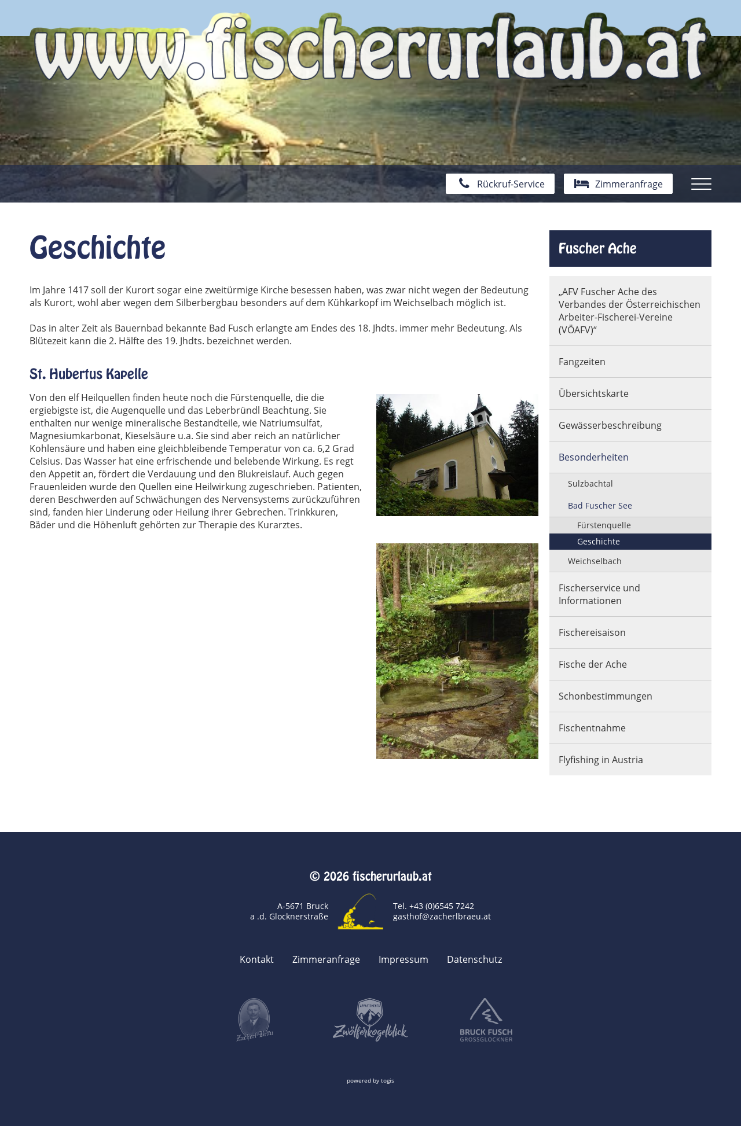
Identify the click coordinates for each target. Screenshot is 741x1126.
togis (387, 1080)
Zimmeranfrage (326, 959)
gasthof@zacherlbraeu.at (442, 916)
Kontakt (257, 959)
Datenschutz (474, 959)
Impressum (403, 959)
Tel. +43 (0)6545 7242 (433, 905)
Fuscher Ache (598, 248)
